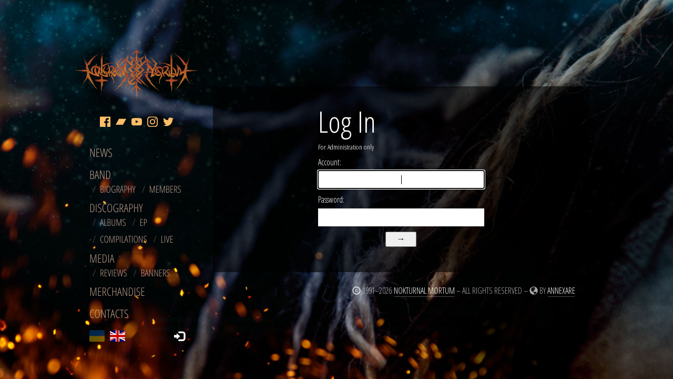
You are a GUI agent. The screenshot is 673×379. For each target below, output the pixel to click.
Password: (331, 199)
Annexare (561, 290)
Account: (329, 162)
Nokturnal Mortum (424, 290)
